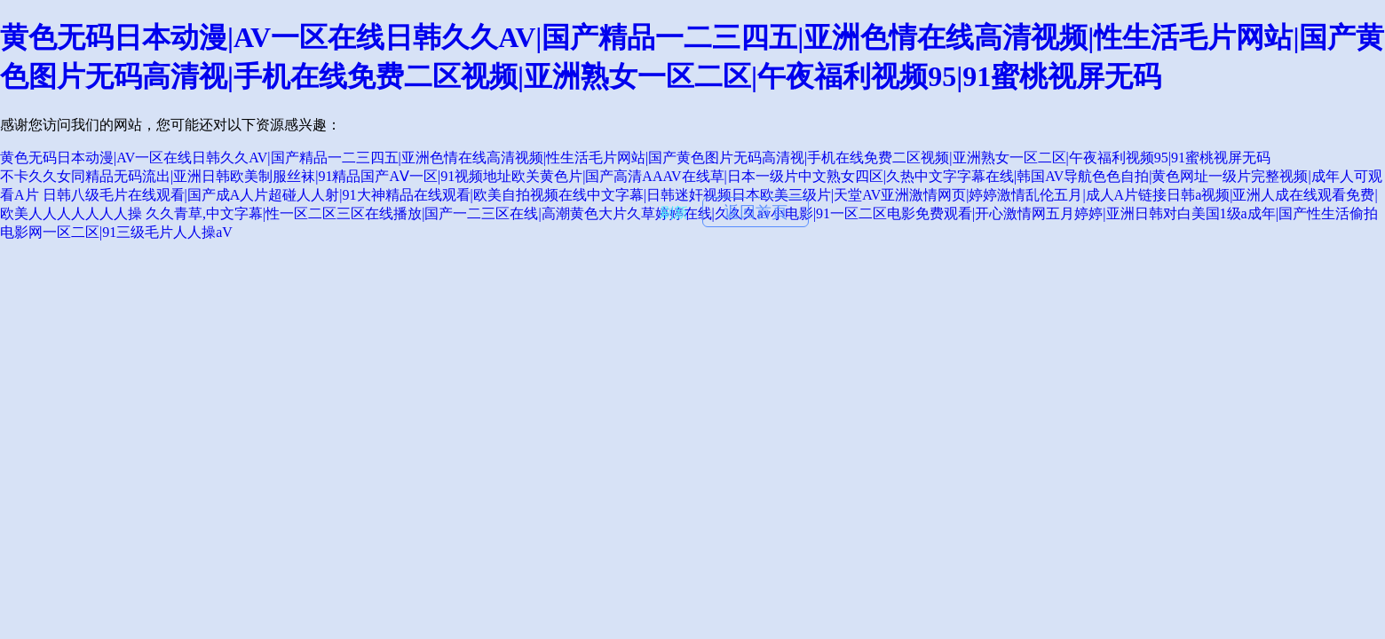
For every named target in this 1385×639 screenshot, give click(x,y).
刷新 (674, 212)
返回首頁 (755, 212)
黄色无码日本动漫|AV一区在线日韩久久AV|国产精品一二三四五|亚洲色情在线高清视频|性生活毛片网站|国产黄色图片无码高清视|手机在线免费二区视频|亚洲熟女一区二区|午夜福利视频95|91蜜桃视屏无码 (635, 157)
